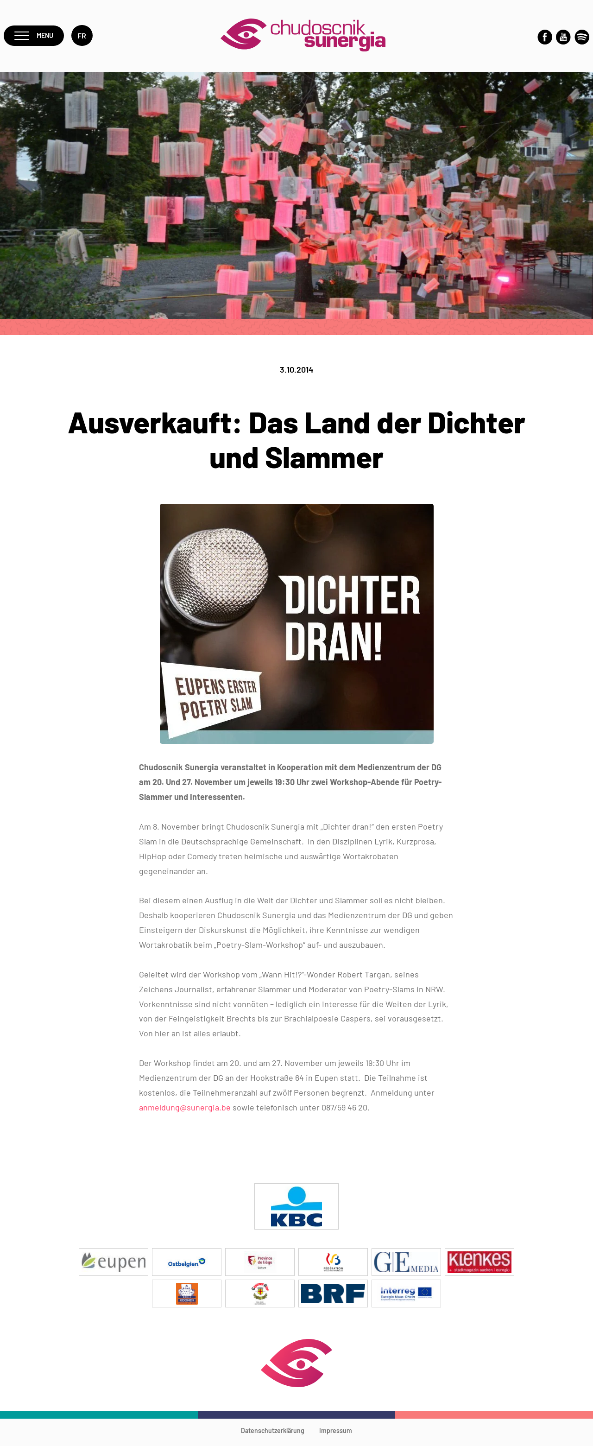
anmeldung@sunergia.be (185, 1111)
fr (85, 37)
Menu (35, 37)
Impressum (335, 1435)
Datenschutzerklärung (272, 1435)
